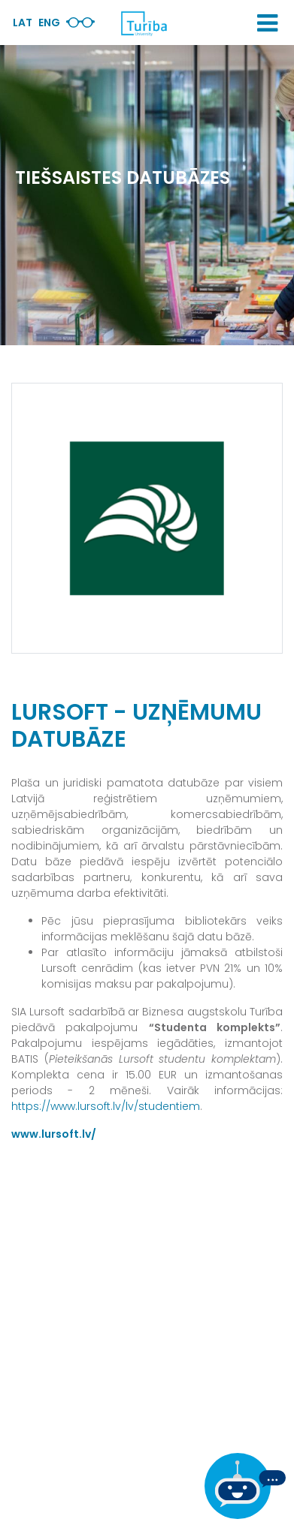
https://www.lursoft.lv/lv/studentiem (105, 1106)
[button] (267, 23)
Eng (49, 22)
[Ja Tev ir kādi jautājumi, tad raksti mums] (245, 1486)
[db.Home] (143, 23)
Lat (22, 22)
